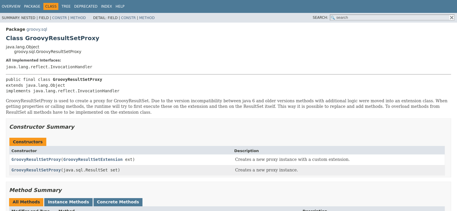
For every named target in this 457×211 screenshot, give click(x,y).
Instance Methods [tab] (68, 202)
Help (120, 6)
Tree (66, 6)
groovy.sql (36, 29)
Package (32, 6)
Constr (59, 18)
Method (78, 18)
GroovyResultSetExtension (93, 159)
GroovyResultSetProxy (36, 159)
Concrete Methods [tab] (118, 202)
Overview (11, 6)
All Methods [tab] (26, 202)
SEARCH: (320, 18)
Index (106, 6)
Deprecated (86, 6)
